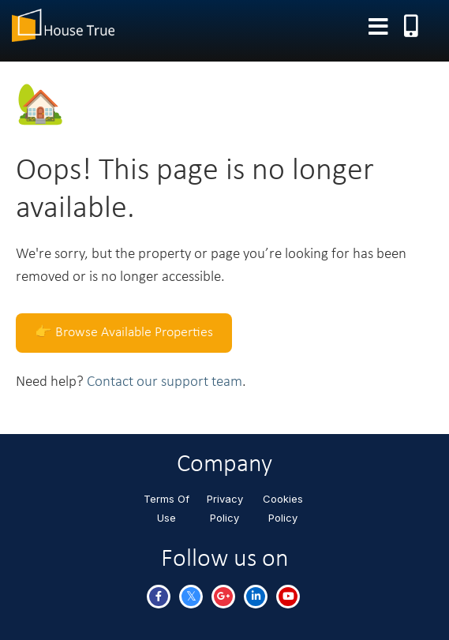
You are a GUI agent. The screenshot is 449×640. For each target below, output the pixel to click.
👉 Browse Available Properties (124, 332)
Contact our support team (164, 382)
